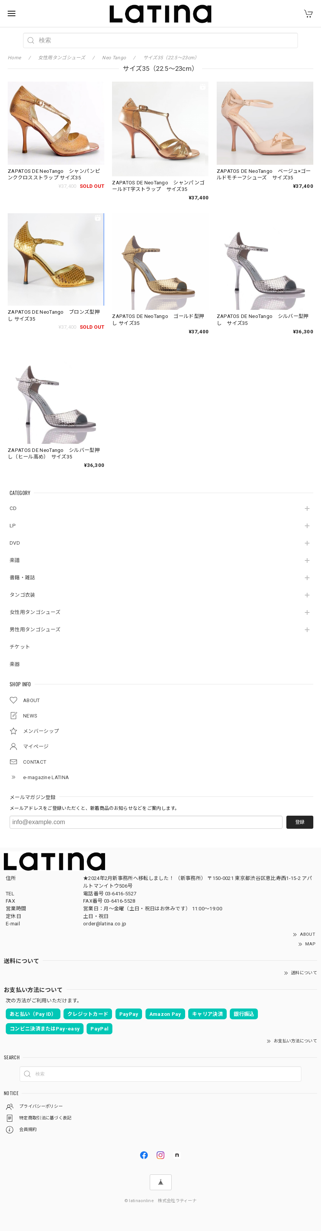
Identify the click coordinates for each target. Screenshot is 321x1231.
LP (13, 526)
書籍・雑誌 (22, 577)
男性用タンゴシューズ (35, 629)
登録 (299, 822)
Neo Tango (114, 57)
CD (13, 508)
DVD (15, 543)
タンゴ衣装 (22, 595)
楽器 (15, 664)
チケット (20, 647)
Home (14, 57)
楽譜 (15, 560)
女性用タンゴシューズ (35, 612)
